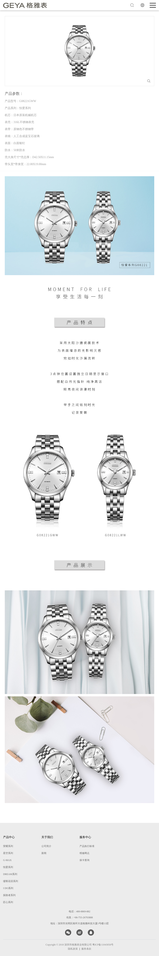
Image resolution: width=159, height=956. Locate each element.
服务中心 (85, 837)
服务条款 (86, 948)
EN (142, 5)
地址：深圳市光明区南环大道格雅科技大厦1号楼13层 (79, 923)
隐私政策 (73, 948)
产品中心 (9, 837)
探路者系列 (9, 895)
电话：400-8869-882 (79, 911)
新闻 (43, 853)
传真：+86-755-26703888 (79, 917)
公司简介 (46, 846)
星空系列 (8, 853)
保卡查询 (84, 860)
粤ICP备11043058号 (102, 944)
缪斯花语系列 (10, 881)
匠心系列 (8, 902)
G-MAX (7, 860)
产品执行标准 (87, 846)
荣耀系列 (8, 846)
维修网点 (84, 853)
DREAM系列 (10, 874)
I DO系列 (8, 888)
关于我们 (47, 837)
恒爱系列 (8, 867)
